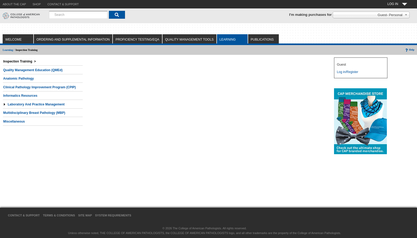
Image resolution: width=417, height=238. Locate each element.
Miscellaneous (14, 121)
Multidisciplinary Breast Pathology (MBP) (34, 113)
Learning (228, 39)
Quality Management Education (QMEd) (33, 70)
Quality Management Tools (189, 39)
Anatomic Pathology (18, 78)
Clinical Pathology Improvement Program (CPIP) (39, 87)
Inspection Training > (19, 61)
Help (409, 49)
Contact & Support (24, 215)
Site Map (85, 215)
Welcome (13, 39)
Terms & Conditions (59, 215)
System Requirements (113, 215)
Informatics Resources (20, 96)
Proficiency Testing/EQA (137, 39)
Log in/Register (347, 72)
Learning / (9, 49)
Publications (262, 39)
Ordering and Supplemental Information (73, 39)
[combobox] (78, 15)
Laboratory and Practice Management (34, 104)
